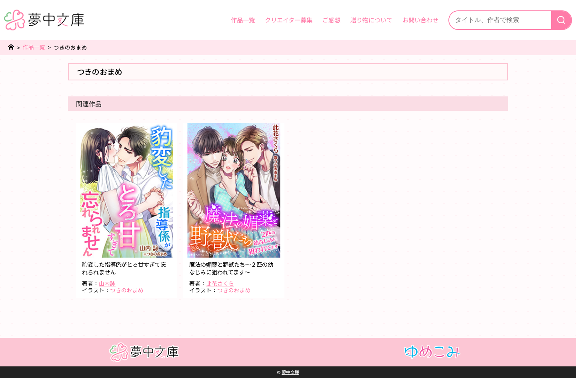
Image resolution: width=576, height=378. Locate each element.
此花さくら (220, 283)
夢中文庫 (290, 372)
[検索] (561, 20)
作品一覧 (243, 19)
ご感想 (331, 19)
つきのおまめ (127, 290)
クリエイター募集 (288, 19)
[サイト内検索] (500, 20)
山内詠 (107, 283)
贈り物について (371, 19)
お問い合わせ (420, 19)
